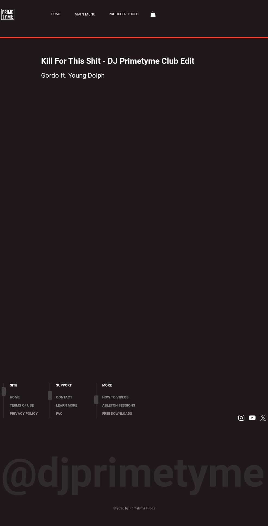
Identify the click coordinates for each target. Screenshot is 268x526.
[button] (88, 14)
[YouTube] (252, 418)
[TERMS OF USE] (26, 405)
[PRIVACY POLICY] (26, 413)
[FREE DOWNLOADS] (122, 413)
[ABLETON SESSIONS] (122, 405)
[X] (263, 418)
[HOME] (59, 14)
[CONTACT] (72, 397)
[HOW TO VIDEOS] (122, 397)
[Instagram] (241, 418)
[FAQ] (72, 413)
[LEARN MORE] (72, 405)
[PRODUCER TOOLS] (123, 14)
